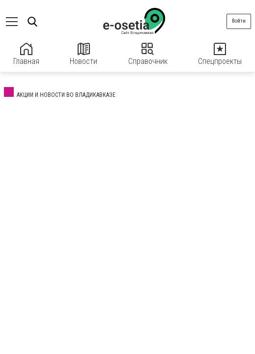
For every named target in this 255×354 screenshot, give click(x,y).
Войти (239, 21)
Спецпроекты (220, 54)
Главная (26, 54)
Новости (83, 54)
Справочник (148, 54)
